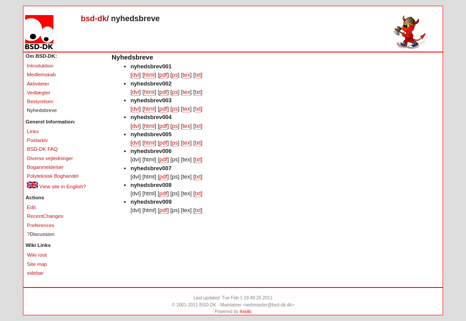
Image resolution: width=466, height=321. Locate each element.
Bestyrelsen (40, 101)
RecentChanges (45, 216)
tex (186, 74)
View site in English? (56, 186)
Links (33, 131)
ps (175, 74)
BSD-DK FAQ (42, 149)
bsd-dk (94, 18)
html (149, 74)
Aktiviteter (38, 83)
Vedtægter (38, 92)
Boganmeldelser (45, 167)
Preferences (40, 225)
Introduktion (40, 65)
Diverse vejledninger (50, 158)
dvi (135, 74)
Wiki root (37, 255)
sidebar (35, 273)
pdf (163, 74)
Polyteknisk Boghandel (53, 176)
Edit (31, 207)
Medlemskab (41, 74)
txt (198, 74)
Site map (37, 264)
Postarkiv (37, 140)
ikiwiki (246, 311)
